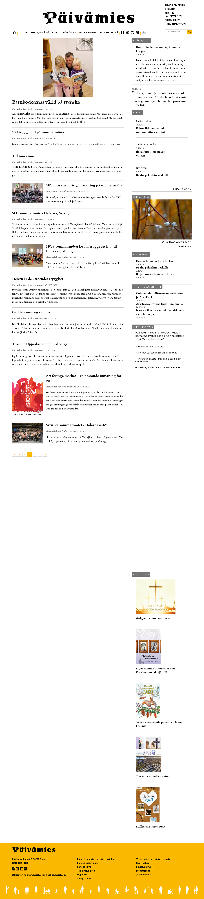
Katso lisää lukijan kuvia (176, 241)
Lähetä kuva (184, 246)
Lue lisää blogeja (181, 189)
